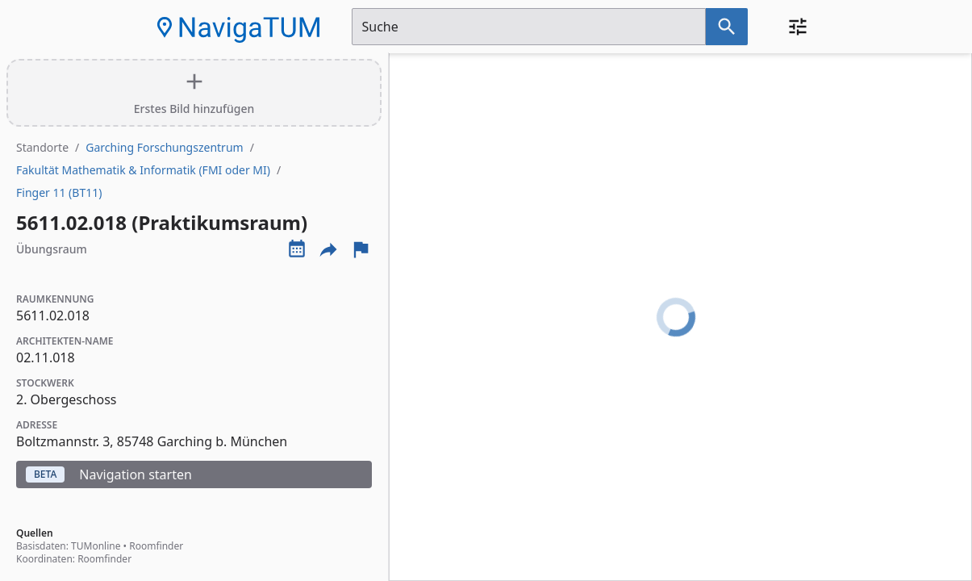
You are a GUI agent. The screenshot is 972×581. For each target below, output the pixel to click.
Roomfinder (156, 546)
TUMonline (95, 546)
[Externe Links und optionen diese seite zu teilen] (328, 249)
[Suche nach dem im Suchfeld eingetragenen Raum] (727, 26)
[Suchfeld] (529, 26)
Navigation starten (109, 474)
